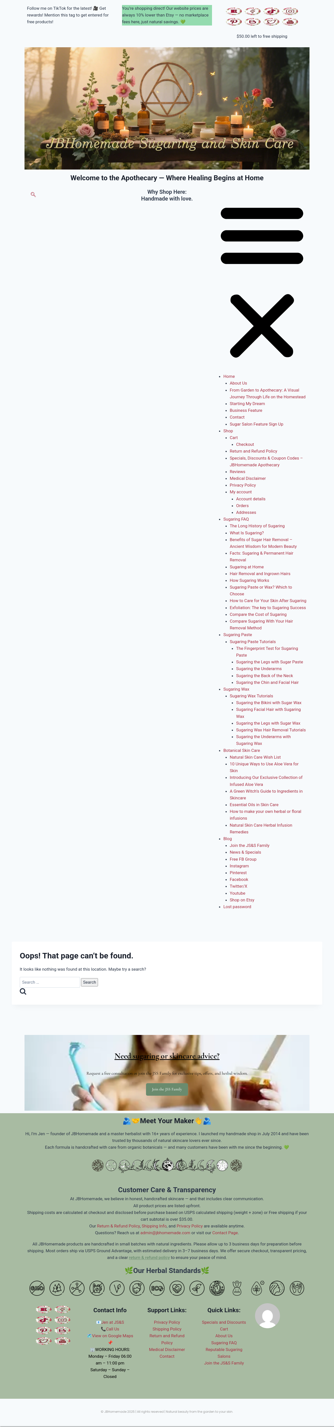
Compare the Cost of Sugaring (258, 614)
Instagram (239, 865)
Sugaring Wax (236, 689)
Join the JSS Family (167, 1089)
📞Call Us (110, 1328)
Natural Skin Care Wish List (255, 757)
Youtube (237, 893)
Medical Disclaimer (248, 478)
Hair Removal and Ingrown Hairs (260, 573)
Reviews (237, 471)
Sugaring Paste (237, 634)
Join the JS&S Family (250, 845)
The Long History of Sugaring (257, 525)
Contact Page (225, 1232)
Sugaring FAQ (236, 519)
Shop (228, 430)
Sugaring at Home (247, 566)
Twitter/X (238, 886)
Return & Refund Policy (118, 1225)
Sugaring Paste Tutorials (253, 641)
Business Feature (246, 410)
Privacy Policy (243, 485)
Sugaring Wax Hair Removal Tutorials (271, 729)
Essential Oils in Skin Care (254, 804)
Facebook (239, 879)
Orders (242, 505)
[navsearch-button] (33, 195)
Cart (234, 437)
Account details (251, 498)
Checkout (245, 444)
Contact (237, 417)
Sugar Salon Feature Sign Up (256, 424)
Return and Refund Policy (253, 451)
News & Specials (245, 852)
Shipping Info (154, 1225)
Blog (227, 838)
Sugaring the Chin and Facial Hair (267, 682)
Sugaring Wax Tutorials (251, 695)
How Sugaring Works (249, 580)
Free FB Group (243, 859)
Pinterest (238, 872)
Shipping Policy (167, 1328)
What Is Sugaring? (247, 532)
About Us (238, 383)
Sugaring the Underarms (259, 668)
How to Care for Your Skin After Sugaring (268, 600)
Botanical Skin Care (241, 750)
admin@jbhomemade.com (165, 1232)
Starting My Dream (247, 403)
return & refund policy (149, 1257)
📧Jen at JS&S (110, 1322)
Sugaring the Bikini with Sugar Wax (268, 702)
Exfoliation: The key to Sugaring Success (268, 607)
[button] (262, 281)
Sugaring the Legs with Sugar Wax (268, 723)
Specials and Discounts (224, 1322)
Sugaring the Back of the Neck (264, 675)
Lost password (237, 906)
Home (229, 376)
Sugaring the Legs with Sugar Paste (269, 661)
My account (241, 491)
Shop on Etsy (242, 899)
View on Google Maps (112, 1335)
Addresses (246, 512)
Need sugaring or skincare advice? (167, 1056)
